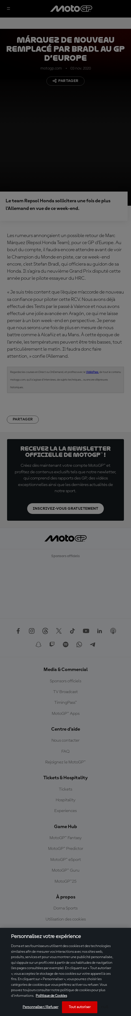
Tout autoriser (80, 1007)
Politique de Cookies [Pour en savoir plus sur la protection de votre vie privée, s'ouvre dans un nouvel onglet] (51, 996)
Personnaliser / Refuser (40, 1007)
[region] (65, 972)
